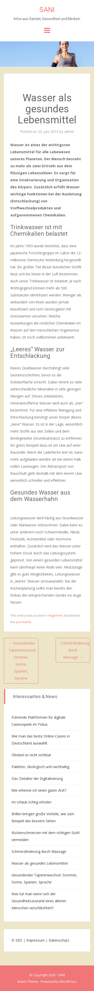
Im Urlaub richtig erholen (31, 802)
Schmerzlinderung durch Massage (39, 851)
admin (69, 131)
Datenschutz (59, 940)
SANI (47, 10)
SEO (19, 940)
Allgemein (55, 615)
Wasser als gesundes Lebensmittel (40, 863)
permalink (23, 622)
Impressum (35, 940)
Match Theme (28, 981)
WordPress (68, 981)
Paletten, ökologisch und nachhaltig (40, 766)
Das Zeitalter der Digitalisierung (37, 778)
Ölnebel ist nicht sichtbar (31, 755)
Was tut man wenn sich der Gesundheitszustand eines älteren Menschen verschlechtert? (39, 900)
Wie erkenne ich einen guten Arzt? (39, 790)
